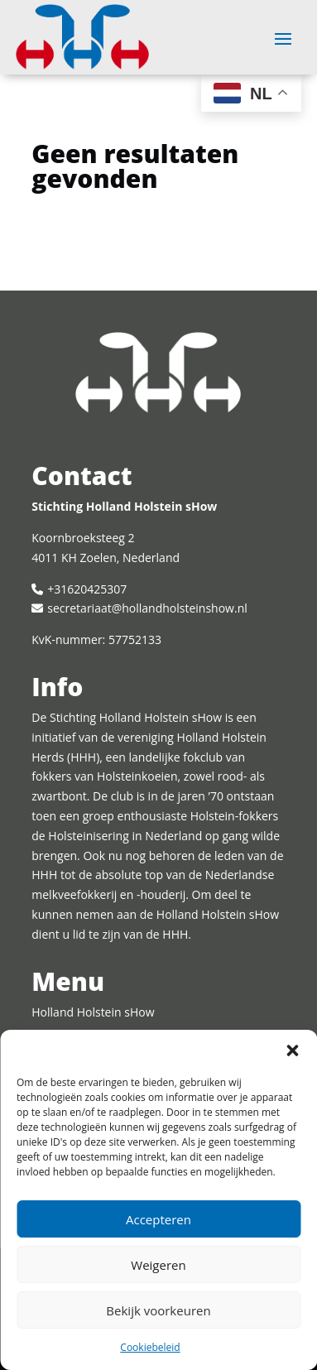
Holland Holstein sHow (92, 1012)
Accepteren (158, 1219)
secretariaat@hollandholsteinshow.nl (147, 608)
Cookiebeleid (150, 1347)
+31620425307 (87, 589)
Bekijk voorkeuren (158, 1310)
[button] (292, 1050)
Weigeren (158, 1265)
